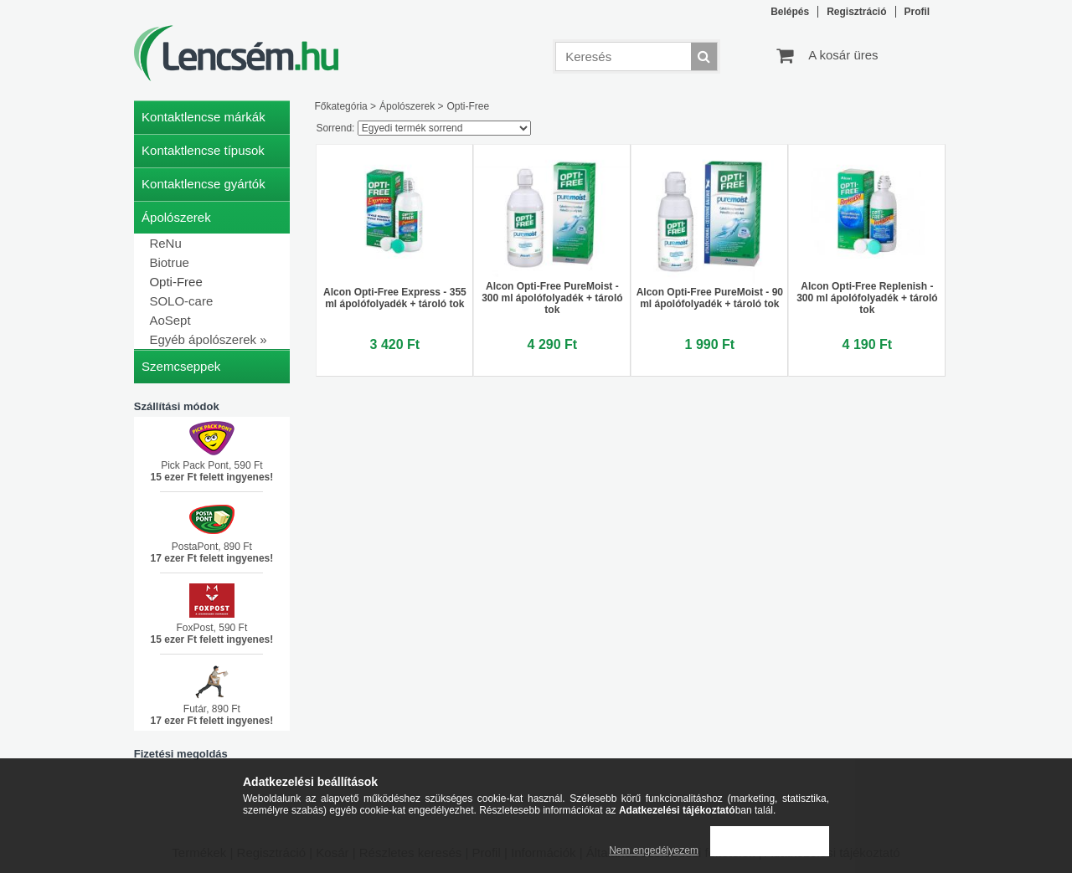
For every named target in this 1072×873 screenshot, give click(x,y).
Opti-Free (175, 282)
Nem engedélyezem (653, 850)
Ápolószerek (407, 106)
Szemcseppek (181, 366)
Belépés (789, 12)
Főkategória (340, 106)
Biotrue (169, 262)
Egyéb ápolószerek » (207, 339)
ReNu (165, 243)
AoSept (169, 320)
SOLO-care (181, 301)
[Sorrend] (444, 128)
